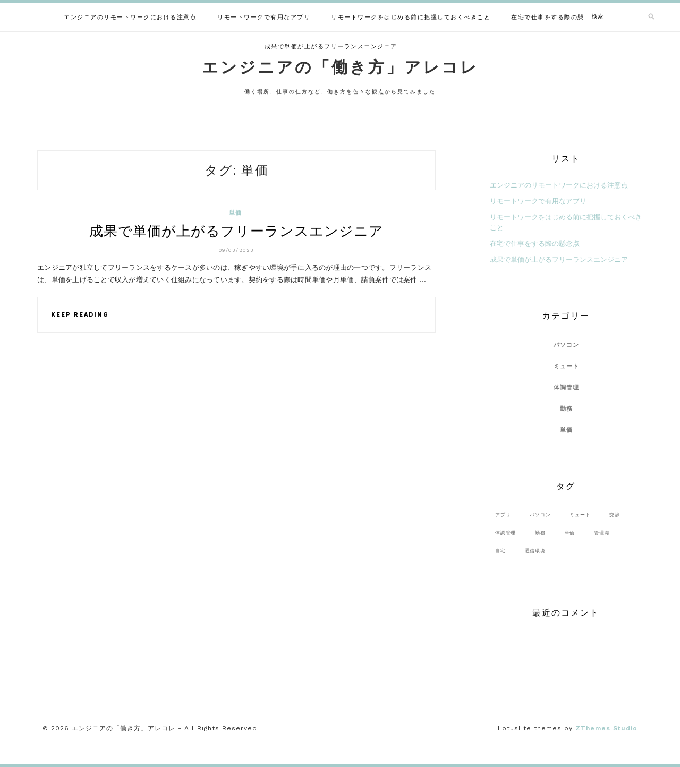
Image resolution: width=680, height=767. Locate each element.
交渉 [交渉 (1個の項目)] (614, 514)
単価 (235, 212)
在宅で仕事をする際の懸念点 (554, 17)
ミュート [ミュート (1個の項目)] (580, 514)
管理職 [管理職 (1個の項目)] (601, 532)
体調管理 (567, 387)
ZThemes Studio (606, 728)
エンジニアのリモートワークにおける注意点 (130, 17)
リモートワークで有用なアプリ (263, 17)
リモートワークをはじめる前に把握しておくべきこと (410, 17)
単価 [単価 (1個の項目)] (570, 532)
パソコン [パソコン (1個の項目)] (540, 514)
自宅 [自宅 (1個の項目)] (500, 550)
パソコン (567, 345)
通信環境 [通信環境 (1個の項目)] (535, 550)
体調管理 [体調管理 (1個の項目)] (505, 532)
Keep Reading (80, 314)
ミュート (567, 366)
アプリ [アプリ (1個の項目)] (503, 514)
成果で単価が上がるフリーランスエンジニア (331, 46)
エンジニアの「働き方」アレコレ (340, 67)
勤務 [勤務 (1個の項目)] (540, 532)
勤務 (566, 408)
